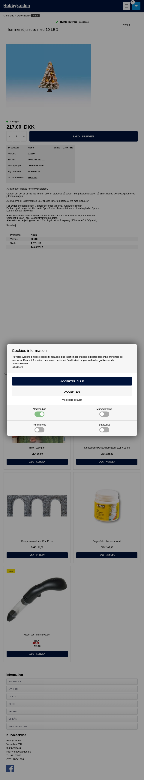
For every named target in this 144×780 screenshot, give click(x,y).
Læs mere (17, 367)
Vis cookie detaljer (72, 400)
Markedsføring (104, 412)
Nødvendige (39, 412)
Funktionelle (39, 427)
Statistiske (104, 427)
